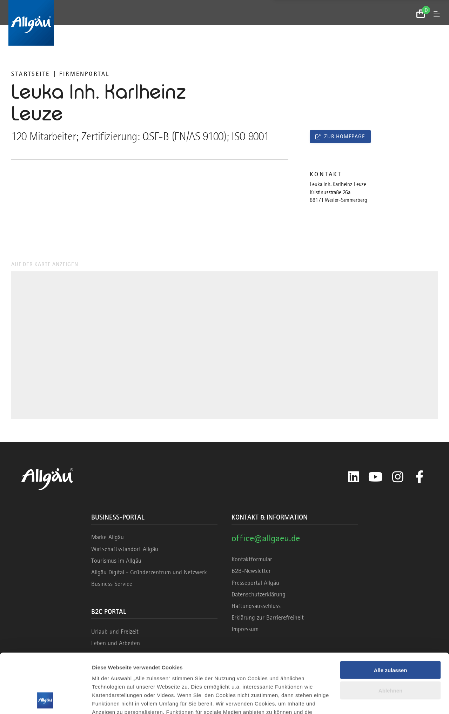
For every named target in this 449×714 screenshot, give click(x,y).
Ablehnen (390, 635)
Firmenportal (84, 73)
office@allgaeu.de (266, 538)
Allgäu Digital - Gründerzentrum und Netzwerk (149, 572)
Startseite (30, 73)
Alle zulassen (390, 614)
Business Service (111, 583)
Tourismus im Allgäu (116, 560)
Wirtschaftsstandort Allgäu (124, 549)
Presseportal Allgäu (255, 582)
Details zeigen (109, 700)
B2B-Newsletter (251, 570)
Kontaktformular (252, 559)
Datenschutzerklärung (259, 594)
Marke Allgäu (107, 537)
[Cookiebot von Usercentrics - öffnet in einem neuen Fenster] (45, 700)
